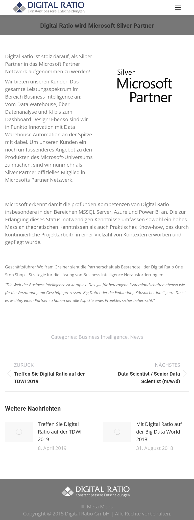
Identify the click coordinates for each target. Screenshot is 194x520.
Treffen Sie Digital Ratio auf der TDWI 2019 (60, 432)
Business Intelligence (103, 336)
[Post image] (19, 432)
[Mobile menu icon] (177, 7)
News (136, 336)
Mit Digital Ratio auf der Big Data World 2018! (159, 432)
